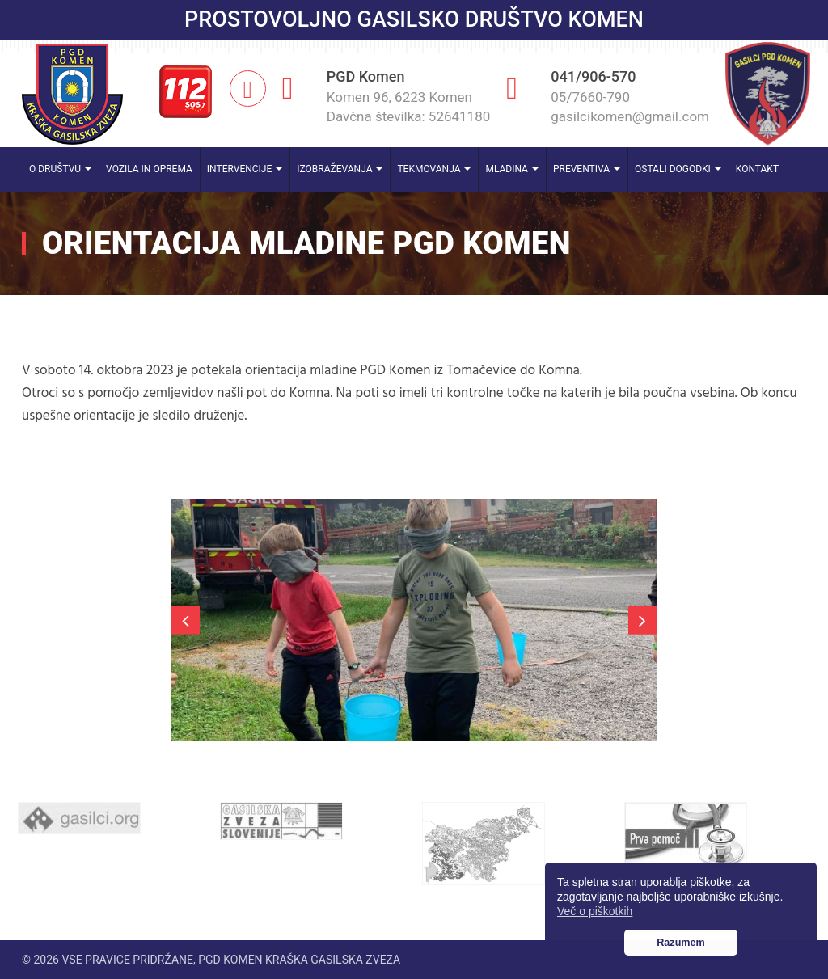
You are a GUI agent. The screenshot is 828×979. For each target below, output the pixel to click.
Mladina (512, 169)
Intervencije (244, 169)
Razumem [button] (681, 942)
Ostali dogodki (678, 169)
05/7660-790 (590, 97)
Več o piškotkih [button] (594, 911)
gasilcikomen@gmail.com (630, 116)
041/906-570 (593, 76)
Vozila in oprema (149, 169)
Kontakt (757, 169)
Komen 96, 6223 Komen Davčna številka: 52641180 (409, 106)
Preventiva (586, 169)
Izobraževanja (339, 169)
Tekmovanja (434, 169)
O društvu (60, 169)
